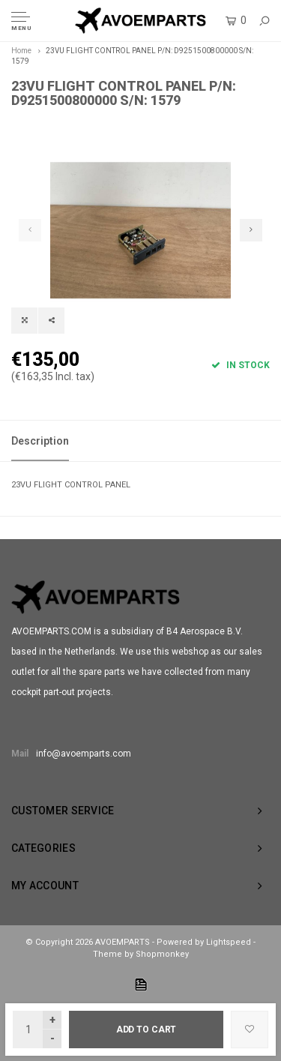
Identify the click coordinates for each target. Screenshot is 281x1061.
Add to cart (146, 1029)
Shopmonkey (162, 954)
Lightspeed (228, 942)
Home (21, 50)
